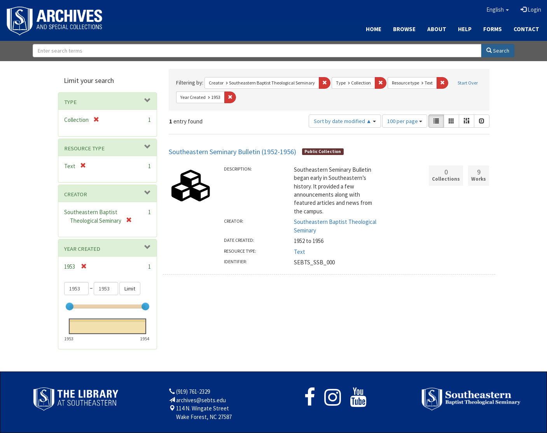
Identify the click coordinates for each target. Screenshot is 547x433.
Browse (404, 29)
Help (465, 29)
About (436, 29)
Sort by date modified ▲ (345, 121)
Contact (526, 29)
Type (70, 102)
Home (373, 29)
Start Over (468, 83)
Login (531, 9)
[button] (498, 9)
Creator (75, 194)
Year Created (82, 248)
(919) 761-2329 (193, 391)
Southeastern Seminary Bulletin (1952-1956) (232, 151)
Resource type (84, 148)
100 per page (404, 121)
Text (299, 251)
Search (497, 50)
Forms (492, 29)
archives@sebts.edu (201, 400)
